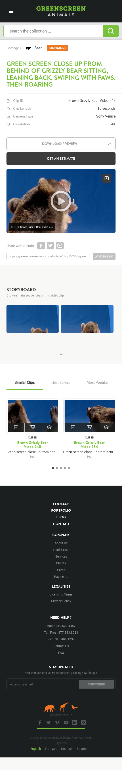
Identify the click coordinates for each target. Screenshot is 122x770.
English (35, 748)
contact (61, 523)
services (61, 556)
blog (61, 517)
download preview (59, 143)
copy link (106, 256)
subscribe (96, 684)
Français (51, 748)
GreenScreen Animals (61, 11)
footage (61, 503)
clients (61, 563)
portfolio (61, 510)
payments (61, 576)
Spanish (82, 748)
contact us (61, 646)
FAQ (61, 652)
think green (61, 550)
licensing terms (61, 594)
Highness (61, 742)
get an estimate (61, 158)
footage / (13, 48)
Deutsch (67, 748)
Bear (51, 48)
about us (61, 543)
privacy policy (61, 601)
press (61, 570)
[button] (61, 201)
